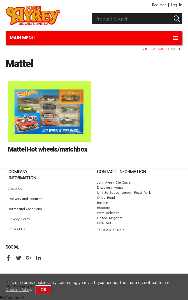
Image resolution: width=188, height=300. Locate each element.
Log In (176, 4)
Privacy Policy (19, 218)
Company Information (22, 174)
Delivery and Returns (25, 198)
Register (159, 4)
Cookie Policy (18, 289)
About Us (15, 188)
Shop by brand (154, 48)
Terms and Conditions (25, 208)
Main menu (94, 38)
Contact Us (16, 228)
